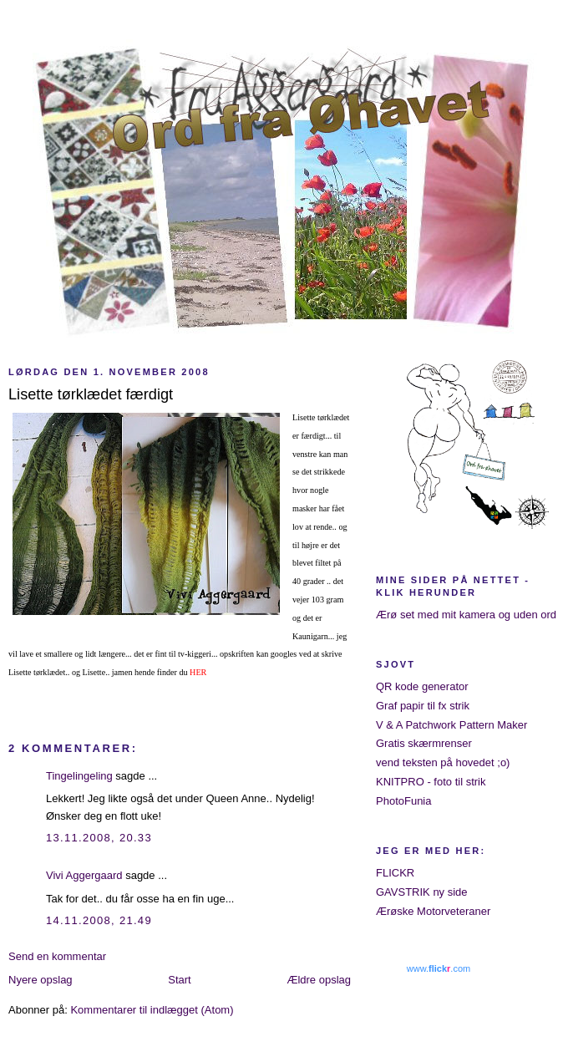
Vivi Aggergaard (84, 875)
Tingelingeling (79, 776)
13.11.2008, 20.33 (99, 837)
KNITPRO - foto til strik (430, 781)
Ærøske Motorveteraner (433, 911)
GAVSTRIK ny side (422, 892)
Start (179, 979)
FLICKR (395, 872)
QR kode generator (422, 686)
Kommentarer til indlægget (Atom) (151, 1010)
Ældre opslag (319, 979)
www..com (438, 968)
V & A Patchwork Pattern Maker (451, 725)
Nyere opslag (40, 979)
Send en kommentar (57, 956)
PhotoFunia (404, 801)
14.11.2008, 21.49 (99, 920)
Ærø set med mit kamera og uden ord (466, 614)
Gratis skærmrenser (424, 743)
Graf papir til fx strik (422, 705)
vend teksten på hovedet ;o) (443, 762)
